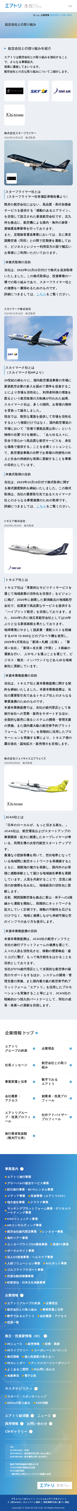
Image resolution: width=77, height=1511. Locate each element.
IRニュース (14, 1343)
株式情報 (13, 1356)
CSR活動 (42, 1402)
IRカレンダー (16, 1363)
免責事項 (13, 1375)
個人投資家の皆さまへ (39, 1356)
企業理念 (52, 1303)
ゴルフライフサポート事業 (25, 1269)
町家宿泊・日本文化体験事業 (26, 1282)
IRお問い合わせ (44, 1369)
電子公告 (30, 1375)
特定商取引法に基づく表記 (56, 1502)
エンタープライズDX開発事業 (27, 1244)
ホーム (36, 15)
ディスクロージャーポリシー (50, 1363)
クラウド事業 (39, 1202)
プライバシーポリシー (22, 1499)
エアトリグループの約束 (23, 1303)
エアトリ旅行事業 (19, 1176)
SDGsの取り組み (18, 1402)
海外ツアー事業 (17, 1238)
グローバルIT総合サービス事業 (28, 1183)
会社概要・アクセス (53, 1316)
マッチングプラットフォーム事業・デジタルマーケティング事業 (39, 1210)
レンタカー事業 (52, 1231)
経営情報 (34, 1343)
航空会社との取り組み (22, 1309)
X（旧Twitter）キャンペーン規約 (24, 1502)
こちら (41, 294)
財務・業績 (52, 1343)
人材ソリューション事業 (23, 1263)
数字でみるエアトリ (20, 1316)
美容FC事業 (61, 1244)
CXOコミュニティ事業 (22, 1218)
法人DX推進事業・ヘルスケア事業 (30, 1257)
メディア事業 (16, 1195)
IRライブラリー (17, 1350)
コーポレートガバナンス (50, 1350)
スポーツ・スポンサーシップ (27, 1396)
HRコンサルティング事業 (24, 1225)
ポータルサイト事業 (20, 1250)
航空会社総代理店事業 (22, 1231)
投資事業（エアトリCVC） (49, 1195)
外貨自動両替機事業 (20, 1276)
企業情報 (45, 15)
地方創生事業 (16, 1202)
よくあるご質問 (17, 1369)
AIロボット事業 (56, 1263)
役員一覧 (13, 1322)
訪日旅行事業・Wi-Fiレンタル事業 (30, 1189)
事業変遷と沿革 (53, 1309)
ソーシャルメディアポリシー (50, 1499)
